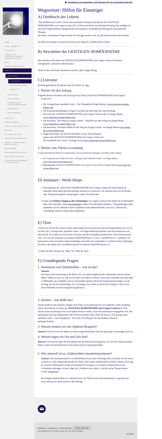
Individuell (13, 94)
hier (82, 35)
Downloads (13, 108)
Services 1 (9, 70)
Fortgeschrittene (18, 85)
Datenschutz (53, 428)
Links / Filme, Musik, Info (16, 126)
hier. (87, 85)
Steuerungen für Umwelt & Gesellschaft (16, 161)
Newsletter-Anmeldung (16, 138)
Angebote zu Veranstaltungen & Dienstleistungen (14, 56)
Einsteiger (15, 81)
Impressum (42, 428)
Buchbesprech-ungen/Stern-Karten (17, 103)
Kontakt (9, 130)
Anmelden (130, 433)
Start (7, 42)
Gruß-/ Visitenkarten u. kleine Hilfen (16, 143)
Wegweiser (12, 76)
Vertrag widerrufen (82, 428)
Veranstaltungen (75, 204)
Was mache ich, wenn (14, 156)
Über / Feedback (12, 46)
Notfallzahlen (12, 122)
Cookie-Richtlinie (65, 428)
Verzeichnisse (14, 112)
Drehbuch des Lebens (14, 66)
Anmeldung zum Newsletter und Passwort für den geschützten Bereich (100, 2)
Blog (7, 62)
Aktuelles (9, 50)
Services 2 (9, 118)
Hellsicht (14, 89)
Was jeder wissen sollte (16, 152)
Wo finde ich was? (13, 134)
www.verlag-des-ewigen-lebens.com (59, 117)
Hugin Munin (13, 98)
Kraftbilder (10, 148)
